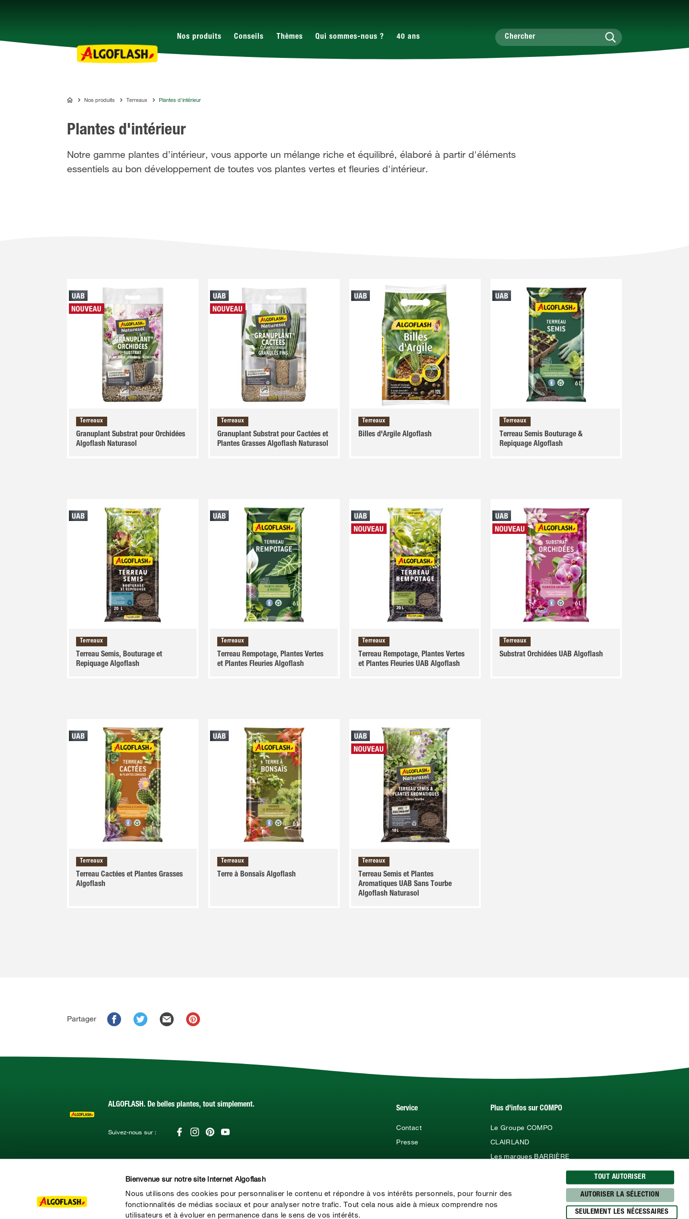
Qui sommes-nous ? (349, 37)
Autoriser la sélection (619, 1140)
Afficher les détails (514, 1200)
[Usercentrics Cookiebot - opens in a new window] (62, 1200)
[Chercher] (558, 37)
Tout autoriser (619, 1123)
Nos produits (199, 37)
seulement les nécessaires (622, 1158)
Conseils (249, 37)
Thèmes (290, 37)
